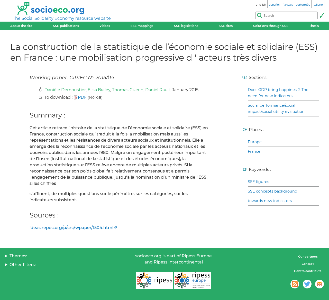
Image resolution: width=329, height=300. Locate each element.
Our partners (308, 256)
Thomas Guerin (127, 89)
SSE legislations (186, 26)
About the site (21, 26)
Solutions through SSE (270, 26)
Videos (104, 26)
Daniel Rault (157, 89)
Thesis (314, 26)
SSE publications (66, 26)
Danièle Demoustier (65, 89)
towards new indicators (270, 200)
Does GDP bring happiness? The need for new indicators (278, 92)
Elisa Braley (99, 89)
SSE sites (226, 26)
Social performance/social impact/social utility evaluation (276, 108)
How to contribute (308, 271)
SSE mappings (142, 26)
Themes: (18, 255)
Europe (255, 142)
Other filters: (23, 264)
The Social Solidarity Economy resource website (62, 18)
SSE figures (258, 181)
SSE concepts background (272, 191)
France (254, 151)
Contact (308, 264)
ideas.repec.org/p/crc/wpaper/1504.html (71, 227)
